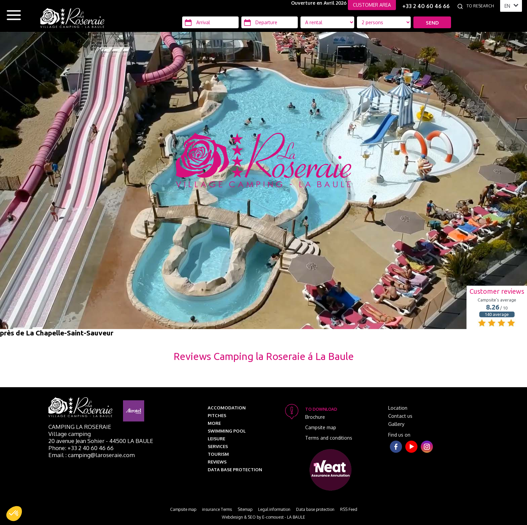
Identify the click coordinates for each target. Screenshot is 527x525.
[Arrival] (210, 22)
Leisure (216, 438)
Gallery (396, 424)
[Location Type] (384, 22)
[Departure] (269, 22)
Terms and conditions (328, 438)
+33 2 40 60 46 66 (426, 6)
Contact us (400, 416)
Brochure (315, 417)
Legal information (274, 509)
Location (397, 408)
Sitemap (245, 509)
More (214, 423)
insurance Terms (217, 509)
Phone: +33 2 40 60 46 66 (81, 447)
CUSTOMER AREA (372, 5)
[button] (14, 514)
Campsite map (320, 427)
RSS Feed (348, 509)
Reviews (217, 462)
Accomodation (227, 407)
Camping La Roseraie (79, 426)
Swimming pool (227, 431)
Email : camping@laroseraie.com (91, 454)
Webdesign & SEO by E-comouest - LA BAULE (263, 517)
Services (218, 446)
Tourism (218, 454)
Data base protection (235, 469)
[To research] (482, 6)
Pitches (217, 415)
